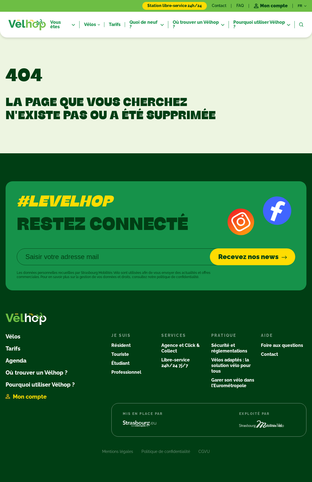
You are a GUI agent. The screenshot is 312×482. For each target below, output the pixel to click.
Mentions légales (117, 451)
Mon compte (30, 396)
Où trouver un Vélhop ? (37, 372)
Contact (219, 5)
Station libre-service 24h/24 (174, 5)
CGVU (204, 451)
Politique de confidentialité (165, 451)
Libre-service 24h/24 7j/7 (175, 362)
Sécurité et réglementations (229, 348)
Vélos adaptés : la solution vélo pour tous (231, 365)
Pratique (223, 335)
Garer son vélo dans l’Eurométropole (232, 382)
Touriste (120, 354)
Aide (267, 335)
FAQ (240, 5)
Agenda (16, 360)
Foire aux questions (282, 345)
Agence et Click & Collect (180, 348)
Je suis (121, 335)
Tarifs (13, 348)
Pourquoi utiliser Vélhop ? (40, 384)
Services (173, 335)
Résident (121, 345)
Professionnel (126, 372)
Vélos (13, 336)
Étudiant (120, 363)
